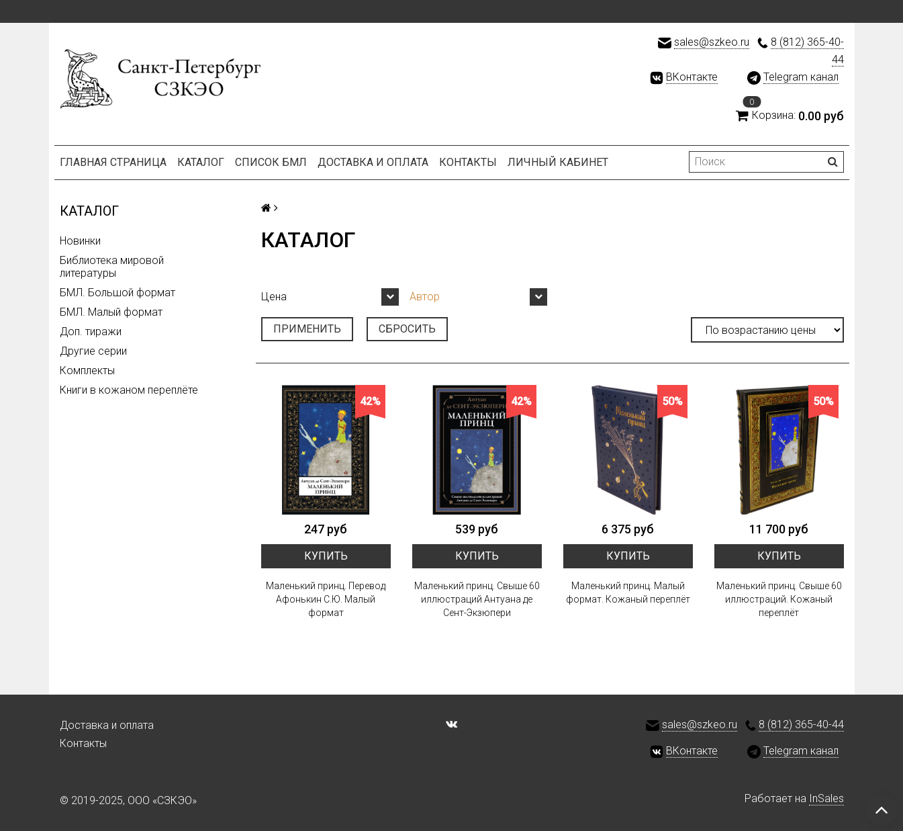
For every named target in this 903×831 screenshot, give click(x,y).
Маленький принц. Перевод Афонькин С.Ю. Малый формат (325, 599)
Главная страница (113, 162)
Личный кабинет (558, 162)
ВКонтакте (692, 77)
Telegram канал (801, 77)
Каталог (200, 162)
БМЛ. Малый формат (111, 312)
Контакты (468, 162)
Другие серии (93, 351)
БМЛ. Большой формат (117, 292)
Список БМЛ (271, 162)
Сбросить (407, 328)
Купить (326, 556)
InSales (826, 798)
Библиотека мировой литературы (112, 266)
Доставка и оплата (373, 162)
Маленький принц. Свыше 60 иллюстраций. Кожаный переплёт (779, 599)
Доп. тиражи (91, 331)
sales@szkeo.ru (711, 42)
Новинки (80, 240)
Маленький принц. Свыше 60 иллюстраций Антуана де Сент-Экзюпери (477, 599)
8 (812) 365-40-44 (801, 724)
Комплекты (87, 370)
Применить (307, 328)
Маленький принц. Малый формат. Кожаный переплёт (628, 592)
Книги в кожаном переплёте (129, 390)
